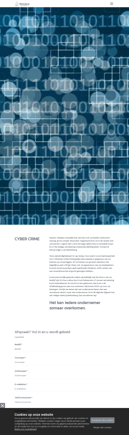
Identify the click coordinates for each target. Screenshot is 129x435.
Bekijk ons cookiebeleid (26, 429)
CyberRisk (19, 338)
